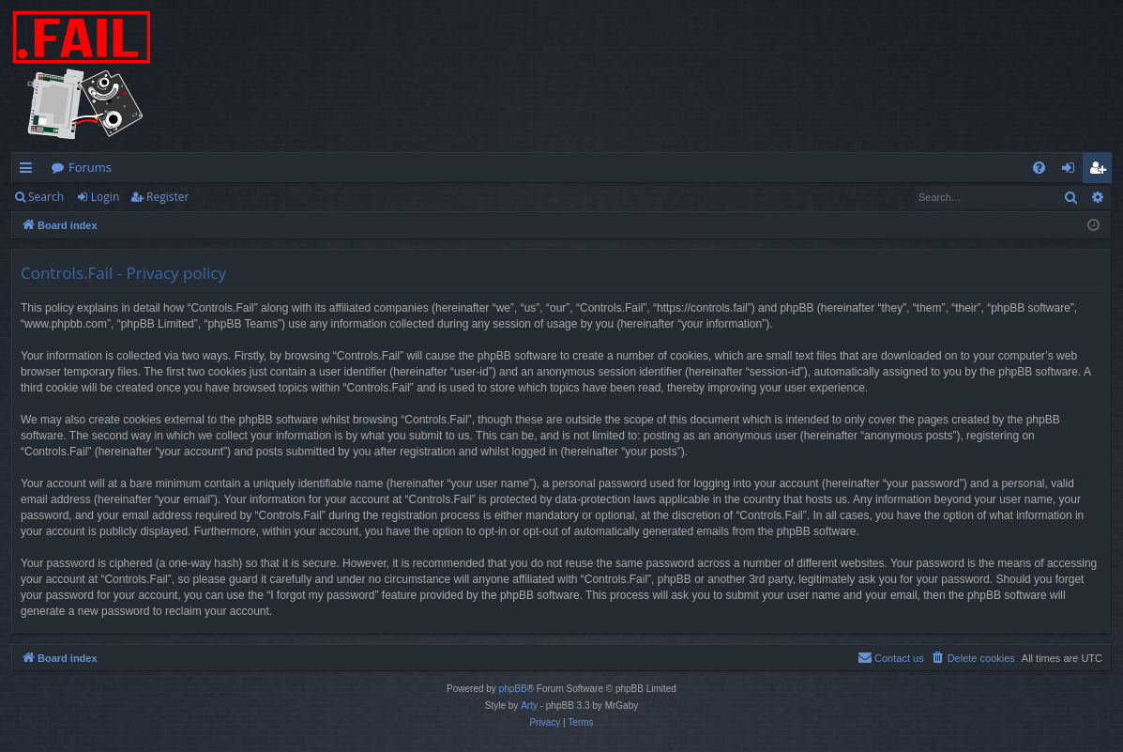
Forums (90, 167)
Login (105, 197)
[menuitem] (1039, 167)
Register (167, 197)
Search (46, 197)
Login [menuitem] (1072, 171)
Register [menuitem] (1101, 171)
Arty (529, 705)
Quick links (29, 171)
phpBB (513, 688)
